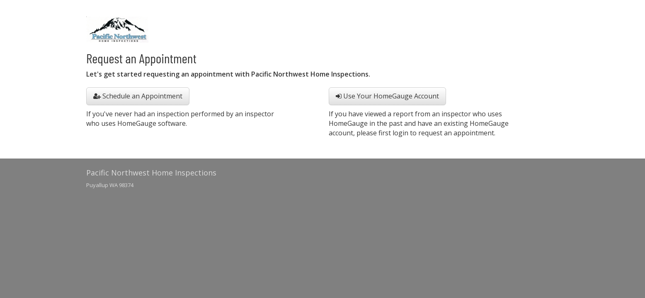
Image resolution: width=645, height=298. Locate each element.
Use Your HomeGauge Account (387, 96)
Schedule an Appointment (137, 96)
